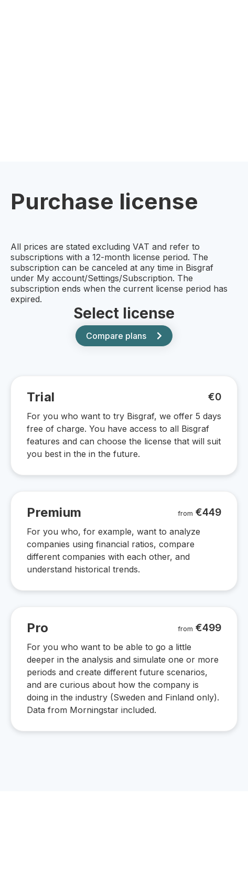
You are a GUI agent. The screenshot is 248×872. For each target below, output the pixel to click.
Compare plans (124, 336)
